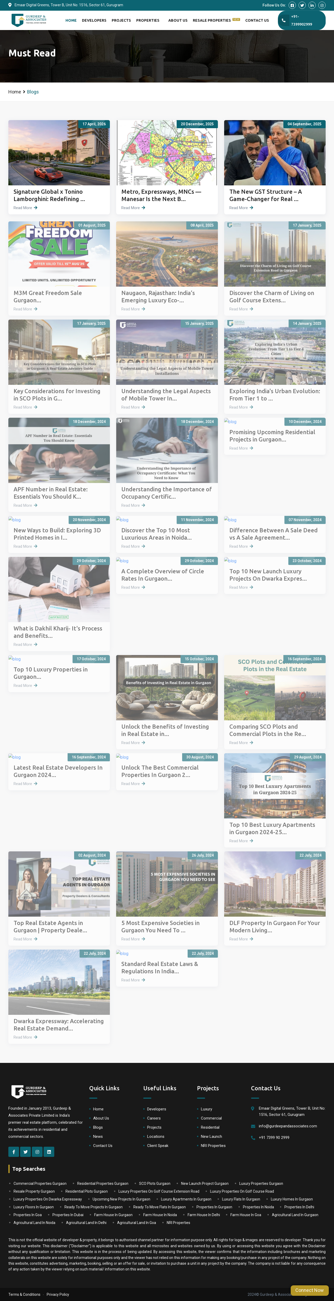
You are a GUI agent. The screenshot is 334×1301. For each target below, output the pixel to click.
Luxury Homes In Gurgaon (292, 1199)
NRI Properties (213, 1145)
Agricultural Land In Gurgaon (295, 1215)
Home (71, 20)
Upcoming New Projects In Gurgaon (121, 1199)
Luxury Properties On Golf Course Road (242, 1191)
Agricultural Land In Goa (136, 1223)
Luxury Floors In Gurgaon (34, 1207)
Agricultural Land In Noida (34, 1223)
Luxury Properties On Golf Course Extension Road (158, 1191)
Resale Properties (216, 20)
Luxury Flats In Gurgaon (241, 1199)
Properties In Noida (258, 1207)
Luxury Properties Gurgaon (261, 1183)
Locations (155, 1136)
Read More (23, 207)
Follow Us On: (274, 5)
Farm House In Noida (160, 1215)
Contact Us (257, 20)
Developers (94, 20)
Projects (121, 20)
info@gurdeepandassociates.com (288, 1126)
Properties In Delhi (299, 1207)
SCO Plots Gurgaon (154, 1183)
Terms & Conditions (24, 1294)
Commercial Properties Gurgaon (40, 1183)
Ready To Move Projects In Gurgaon (93, 1207)
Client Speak (157, 1145)
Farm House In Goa (245, 1215)
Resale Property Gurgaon (34, 1191)
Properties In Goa (28, 1215)
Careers (154, 1118)
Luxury (206, 1109)
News (98, 1136)
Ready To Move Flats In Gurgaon (159, 1207)
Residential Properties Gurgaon (102, 1183)
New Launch (211, 1136)
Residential (210, 1127)
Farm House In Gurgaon (113, 1215)
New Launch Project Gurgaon (205, 1183)
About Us (178, 20)
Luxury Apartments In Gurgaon (186, 1199)
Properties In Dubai (68, 1215)
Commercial (211, 1118)
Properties (147, 20)
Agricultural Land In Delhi (86, 1223)
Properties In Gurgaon (214, 1207)
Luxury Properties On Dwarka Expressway (48, 1199)
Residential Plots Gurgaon (86, 1191)
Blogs (98, 1127)
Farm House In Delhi (204, 1215)
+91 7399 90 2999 (274, 1137)
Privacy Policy (58, 1294)
